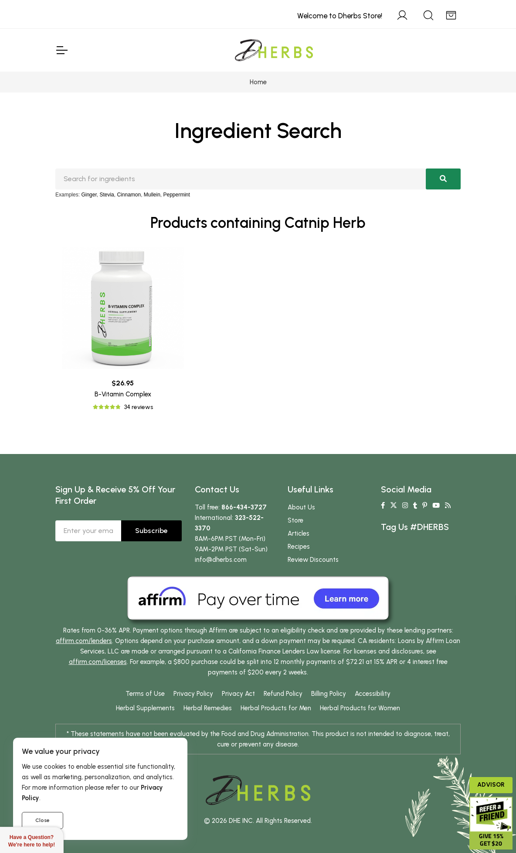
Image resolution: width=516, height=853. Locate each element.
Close (42, 820)
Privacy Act (238, 694)
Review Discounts (313, 560)
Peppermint (176, 195)
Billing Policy (328, 694)
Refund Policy (283, 694)
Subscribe (151, 530)
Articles (298, 533)
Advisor (491, 784)
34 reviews (138, 407)
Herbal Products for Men (276, 708)
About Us (301, 507)
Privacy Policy (193, 694)
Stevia (106, 195)
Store (295, 520)
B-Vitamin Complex (123, 394)
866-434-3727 (244, 507)
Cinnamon (129, 195)
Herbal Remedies (207, 708)
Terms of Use (145, 694)
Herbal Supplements (145, 708)
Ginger (88, 195)
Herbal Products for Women (360, 708)
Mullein (152, 195)
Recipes (299, 546)
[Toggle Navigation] (61, 50)
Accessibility (372, 694)
